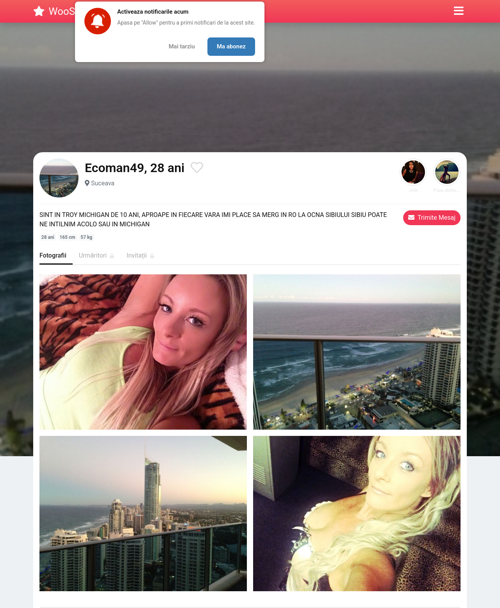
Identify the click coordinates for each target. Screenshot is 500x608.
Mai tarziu (182, 46)
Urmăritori (96, 255)
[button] (459, 11)
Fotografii (52, 255)
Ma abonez (231, 46)
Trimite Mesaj (431, 217)
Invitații (140, 255)
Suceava (102, 183)
